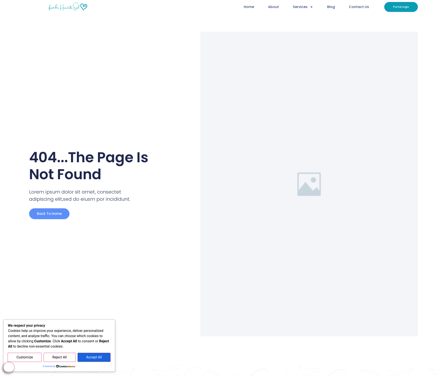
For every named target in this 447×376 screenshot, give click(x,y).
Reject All (59, 357)
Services (302, 7)
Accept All (94, 357)
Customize (25, 357)
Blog (330, 6)
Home (248, 6)
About (273, 6)
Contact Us (358, 6)
